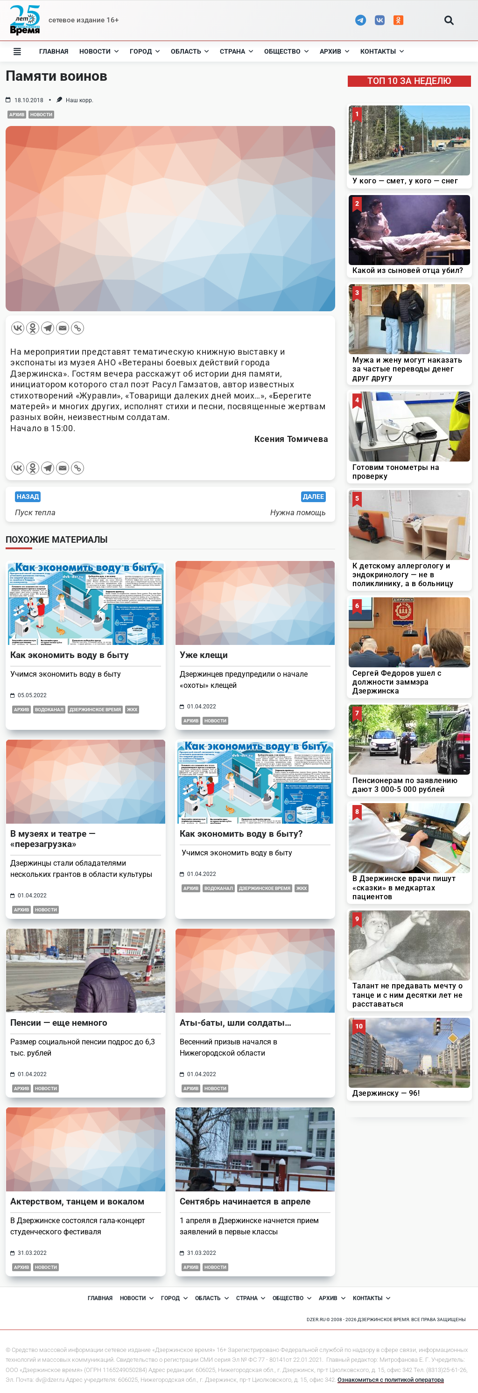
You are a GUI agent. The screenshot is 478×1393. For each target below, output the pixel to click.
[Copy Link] (77, 328)
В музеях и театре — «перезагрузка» (52, 838)
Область (190, 51)
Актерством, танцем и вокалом (77, 1201)
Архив (334, 51)
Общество (286, 51)
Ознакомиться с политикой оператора (390, 1379)
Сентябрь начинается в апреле (245, 1201)
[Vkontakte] (17, 328)
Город (145, 51)
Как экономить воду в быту (69, 655)
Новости (99, 51)
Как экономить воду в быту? (241, 833)
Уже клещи (204, 655)
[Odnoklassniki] (32, 328)
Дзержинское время (95, 709)
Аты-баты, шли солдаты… (235, 1022)
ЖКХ (132, 709)
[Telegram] (47, 328)
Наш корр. (79, 100)
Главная (53, 51)
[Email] (62, 328)
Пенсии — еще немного (58, 1022)
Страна (236, 51)
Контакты (382, 51)
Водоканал (49, 709)
